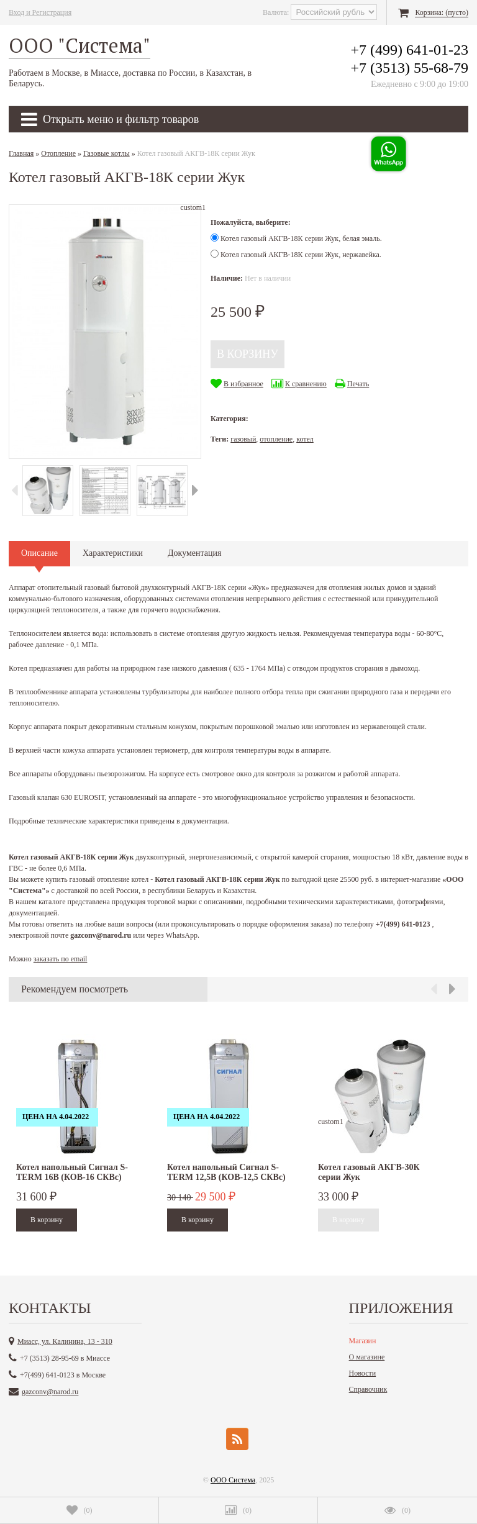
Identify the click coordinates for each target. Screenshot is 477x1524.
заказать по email (61, 959)
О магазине (367, 1357)
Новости (362, 1373)
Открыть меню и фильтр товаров (110, 119)
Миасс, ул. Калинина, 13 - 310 (64, 1341)
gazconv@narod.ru (50, 1391)
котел (305, 439)
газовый (243, 439)
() (79, 1510)
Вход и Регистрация (40, 12)
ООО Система (233, 1480)
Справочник (368, 1389)
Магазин (362, 1340)
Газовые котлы (106, 153)
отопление (276, 439)
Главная (21, 153)
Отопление (58, 153)
